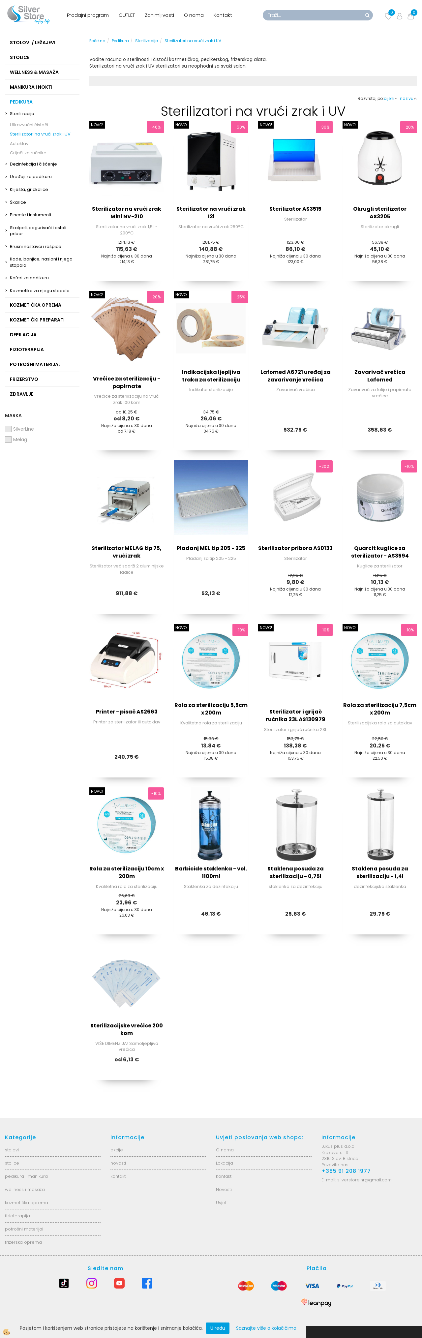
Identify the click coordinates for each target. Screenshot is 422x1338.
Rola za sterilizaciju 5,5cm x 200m (211, 708)
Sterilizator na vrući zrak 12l (211, 212)
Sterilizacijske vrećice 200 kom (126, 1029)
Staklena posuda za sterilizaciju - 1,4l (380, 872)
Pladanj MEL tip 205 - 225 (211, 548)
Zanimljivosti (159, 15)
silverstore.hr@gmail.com (364, 1180)
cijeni (391, 98)
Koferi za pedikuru (29, 278)
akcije (116, 1150)
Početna (97, 41)
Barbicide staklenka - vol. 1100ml (211, 872)
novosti (118, 1163)
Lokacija (224, 1163)
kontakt (118, 1176)
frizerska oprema (23, 1242)
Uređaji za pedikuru (31, 176)
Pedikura (120, 41)
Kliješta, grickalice (29, 189)
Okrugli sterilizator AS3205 (380, 212)
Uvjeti (221, 1203)
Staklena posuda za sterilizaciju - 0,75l (295, 872)
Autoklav (19, 143)
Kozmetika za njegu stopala (40, 291)
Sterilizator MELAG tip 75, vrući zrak (127, 552)
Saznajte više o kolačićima (266, 1328)
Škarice (18, 202)
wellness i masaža (25, 1189)
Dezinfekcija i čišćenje (33, 164)
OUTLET (127, 15)
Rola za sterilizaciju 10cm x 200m (126, 872)
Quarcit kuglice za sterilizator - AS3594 (380, 552)
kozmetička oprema (26, 1203)
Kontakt (223, 15)
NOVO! (97, 125)
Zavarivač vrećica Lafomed (380, 375)
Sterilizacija (22, 113)
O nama (194, 15)
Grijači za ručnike (28, 153)
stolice (12, 1163)
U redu (217, 1328)
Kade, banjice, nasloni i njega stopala (41, 262)
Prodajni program (88, 15)
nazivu (408, 98)
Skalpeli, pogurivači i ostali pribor (38, 231)
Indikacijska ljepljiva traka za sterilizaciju (211, 375)
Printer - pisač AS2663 (127, 711)
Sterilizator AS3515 (295, 209)
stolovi (12, 1150)
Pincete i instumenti (30, 215)
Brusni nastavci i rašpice (35, 246)
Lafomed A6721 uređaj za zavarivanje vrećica (295, 375)
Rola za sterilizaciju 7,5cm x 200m (379, 708)
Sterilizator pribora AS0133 (295, 548)
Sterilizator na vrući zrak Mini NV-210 (126, 212)
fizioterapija (17, 1216)
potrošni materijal (24, 1229)
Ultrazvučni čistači (29, 125)
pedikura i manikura (26, 1176)
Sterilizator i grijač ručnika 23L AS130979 (295, 715)
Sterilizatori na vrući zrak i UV (40, 134)
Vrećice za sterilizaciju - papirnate (126, 382)
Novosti (224, 1189)
